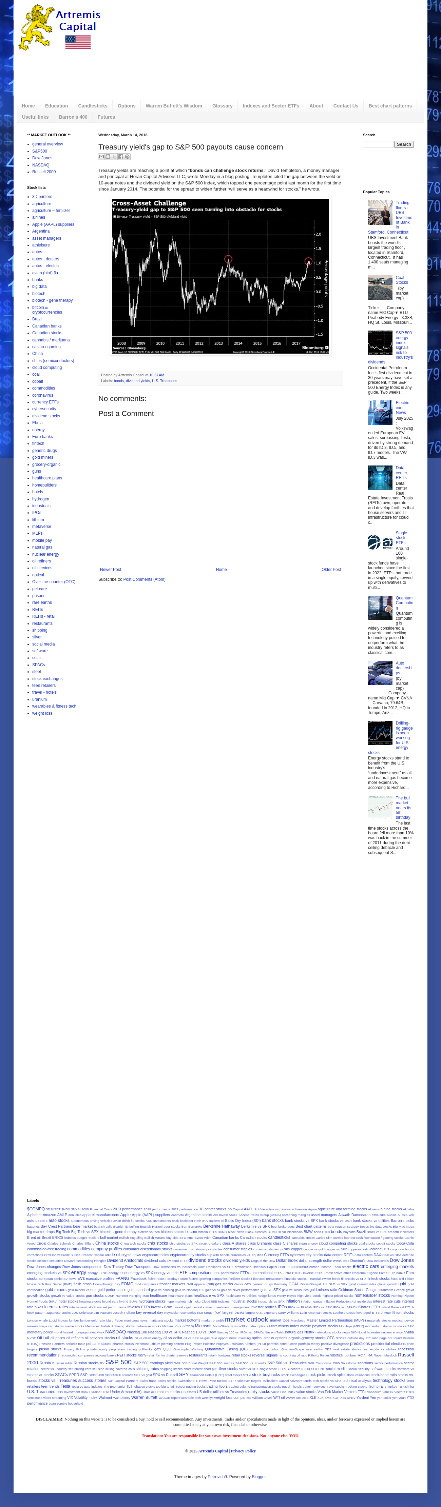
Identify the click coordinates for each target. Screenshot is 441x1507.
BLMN (272, 1232)
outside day (355, 1338)
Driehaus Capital (265, 1267)
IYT (407, 1307)
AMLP (62, 1215)
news (346, 1332)
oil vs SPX (191, 1338)
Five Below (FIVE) (58, 1284)
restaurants (42, 623)
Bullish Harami (154, 1238)
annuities (74, 1215)
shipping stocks (171, 1369)
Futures (106, 117)
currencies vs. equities (247, 1255)
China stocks (107, 1243)
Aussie (392, 1215)
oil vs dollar (173, 1338)
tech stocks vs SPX (327, 1381)
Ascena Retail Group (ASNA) (259, 1215)
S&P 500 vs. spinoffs (250, 1363)
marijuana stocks (161, 1320)
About (316, 105)
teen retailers (44, 685)
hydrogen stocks (152, 1301)
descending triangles (91, 1261)
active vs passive (278, 1209)
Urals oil (148, 1392)
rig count (285, 1355)
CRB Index (52, 1255)
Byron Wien (202, 1238)
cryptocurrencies (155, 1255)
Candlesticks (93, 105)
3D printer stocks (212, 1209)
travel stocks (335, 1386)
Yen (373, 1397)
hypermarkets (176, 1301)
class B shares (260, 1243)
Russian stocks (86, 1363)
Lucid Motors (58, 1320)
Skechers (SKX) (298, 1369)
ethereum (359, 1273)
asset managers (46, 238)
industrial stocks (244, 1301)
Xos (343, 1398)
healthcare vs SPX (209, 1295)
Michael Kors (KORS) (178, 1326)
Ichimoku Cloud (199, 1301)
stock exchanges (47, 678)
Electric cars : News (402, 407)
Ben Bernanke (191, 1226)
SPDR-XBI (96, 1375)
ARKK (233, 1215)
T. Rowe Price (205, 1381)
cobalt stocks (385, 1243)
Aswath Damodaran (354, 1215)
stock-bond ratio (384, 1375)
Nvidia (409, 1332)
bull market (109, 1237)
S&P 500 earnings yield (153, 1363)
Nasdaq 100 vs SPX (164, 1332)
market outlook (246, 1319)
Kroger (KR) (213, 1312)
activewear (299, 1209)
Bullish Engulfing (131, 1238)
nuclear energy (45, 554)
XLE (312, 1397)
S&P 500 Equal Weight (191, 1363)
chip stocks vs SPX (183, 1243)
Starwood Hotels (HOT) (207, 1375)
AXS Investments (158, 1221)
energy (38, 430)
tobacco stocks (144, 1386)
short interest (193, 1369)
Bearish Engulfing (126, 1226)
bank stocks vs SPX (301, 1220)
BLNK (282, 1232)
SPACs (38, 664)
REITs (37, 609)
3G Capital (235, 1209)
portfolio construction (282, 1344)
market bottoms (187, 1320)
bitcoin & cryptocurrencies (47, 310)
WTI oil (279, 1397)
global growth (387, 1284)
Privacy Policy (74, 1349)
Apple (125, 1214)
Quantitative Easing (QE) (226, 1349)
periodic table (75, 1344)
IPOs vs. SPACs (345, 1307)
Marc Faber (114, 1320)
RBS (328, 1349)
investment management (232, 1307)
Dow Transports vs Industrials (174, 1267)
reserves (182, 1355)
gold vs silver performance (240, 1290)
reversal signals (264, 1355)
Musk (100, 1332)
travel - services (314, 1386)
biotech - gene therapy (52, 300)
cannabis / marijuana (51, 340)
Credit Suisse (70, 1255)
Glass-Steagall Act (313, 1284)
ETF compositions (195, 1272)
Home (28, 105)
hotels (37, 492)
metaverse (41, 526)
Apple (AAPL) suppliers (53, 224)
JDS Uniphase (82, 1312)
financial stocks (296, 1279)
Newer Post (110, 569)
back (175, 1221)
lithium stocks (403, 1312)
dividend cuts (155, 1260)
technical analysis (357, 1381)
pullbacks (145, 1349)
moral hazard (63, 1332)
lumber (74, 1320)
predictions (360, 1343)
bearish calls (103, 1226)
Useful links (35, 117)
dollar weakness (336, 1260)
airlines (38, 217)
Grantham (386, 1290)
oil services (42, 568)
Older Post (331, 569)
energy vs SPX (141, 1273)
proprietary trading (123, 1349)
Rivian (324, 1355)
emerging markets (397, 1266)
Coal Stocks (402, 280)
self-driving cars (79, 1369)
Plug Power (193, 1344)
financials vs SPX (353, 1279)
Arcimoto (177, 1215)
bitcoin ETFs (207, 1232)
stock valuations (357, 1375)
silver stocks (227, 1369)
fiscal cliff (397, 1279)
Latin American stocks (316, 1312)
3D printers (42, 196)
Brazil (37, 319)
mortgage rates (85, 1332)
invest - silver (203, 1307)
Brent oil (34, 1237)
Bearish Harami (151, 1226)
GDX (247, 1284)
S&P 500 (119, 1362)
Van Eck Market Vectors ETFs (342, 1392)
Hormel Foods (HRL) (42, 1301)
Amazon (49, 1215)
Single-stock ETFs (402, 538)
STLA (247, 1375)
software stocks (383, 1369)
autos (37, 252)
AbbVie (259, 1209)
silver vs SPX (248, 1369)
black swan (236, 1232)
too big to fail (165, 1386)
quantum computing (264, 1349)
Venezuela (34, 1398)
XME (328, 1398)
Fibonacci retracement (267, 1279)
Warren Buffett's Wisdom (174, 105)
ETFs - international (256, 1273)
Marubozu (298, 1320)
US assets (188, 1392)
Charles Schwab (59, 1243)
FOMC (127, 1284)
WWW (290, 1398)
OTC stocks (336, 1338)
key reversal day (149, 1312)
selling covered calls (120, 1369)
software (39, 651)
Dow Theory (114, 1267)
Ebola (37, 422)
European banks (50, 1279)
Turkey (392, 1386)
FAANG (123, 1278)
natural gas (42, 547)
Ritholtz (313, 1355)
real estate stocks (347, 1349)
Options (127, 105)
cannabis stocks (302, 1238)
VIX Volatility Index (82, 1397)
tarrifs (308, 1381)
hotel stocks (68, 1301)
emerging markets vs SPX (48, 1273)
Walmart (105, 1397)
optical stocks (263, 1338)
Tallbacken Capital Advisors (282, 1381)
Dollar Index (287, 1260)
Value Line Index (283, 1392)
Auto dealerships (404, 668)
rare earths (42, 602)
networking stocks (328, 1332)
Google (372, 1290)
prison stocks (50, 1349)
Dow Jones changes (44, 1267)
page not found (391, 1338)
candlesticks (279, 1237)
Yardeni (363, 1397)
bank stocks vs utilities (371, 1220)
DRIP (282, 1267)
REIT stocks (127, 1355)
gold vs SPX (271, 1290)
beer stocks (172, 1226)
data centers (363, 1255)
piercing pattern (172, 1344)
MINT (273, 1326)
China (37, 353)
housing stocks (90, 1301)
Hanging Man (139, 1295)
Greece (399, 1290)
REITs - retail (44, 616)
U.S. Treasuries (164, 381)
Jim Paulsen (103, 1312)
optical (38, 575)
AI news (374, 1209)
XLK (321, 1398)
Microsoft (203, 1326)
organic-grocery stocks (306, 1338)
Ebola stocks (341, 1267)
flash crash (83, 1284)
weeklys (207, 1398)
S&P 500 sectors (221, 1363)
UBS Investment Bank (72, 1392)
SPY (184, 1374)
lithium (38, 519)
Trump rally (377, 1386)
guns (36, 471)
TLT (129, 1386)
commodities (43, 388)
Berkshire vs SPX (255, 1226)
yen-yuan (398, 1398)
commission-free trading (46, 1249)
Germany (280, 1284)
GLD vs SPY (337, 1284)
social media (43, 644)
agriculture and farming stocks (342, 1209)
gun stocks (94, 1295)
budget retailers (88, 1238)
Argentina (41, 231)
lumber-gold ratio (92, 1320)
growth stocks (38, 1295)
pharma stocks (123, 1344)
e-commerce (297, 1267)
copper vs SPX (336, 1249)
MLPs (37, 533)
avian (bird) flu (45, 273)
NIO (354, 1332)
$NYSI (76, 1209)
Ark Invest (220, 1215)
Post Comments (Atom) (144, 579)
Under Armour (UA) (126, 1392)
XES (305, 1398)
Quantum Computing (404, 603)
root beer (350, 1355)
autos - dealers (45, 259)
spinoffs (127, 1375)
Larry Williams (288, 1312)
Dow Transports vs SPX (215, 1267)
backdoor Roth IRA (194, 1221)
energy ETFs (118, 1273)
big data (39, 286)
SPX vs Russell (165, 1375)
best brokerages (282, 1226)
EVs (81, 1278)
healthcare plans (47, 478)
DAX (377, 1255)
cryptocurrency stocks (188, 1255)
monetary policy (40, 1332)
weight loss (42, 713)
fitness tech (35, 1284)
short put (210, 1369)
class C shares (285, 1243)
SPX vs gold (143, 1375)
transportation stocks (266, 1386)
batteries (33, 1226)
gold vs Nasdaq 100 (189, 1290)
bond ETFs (322, 1232)
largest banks (234, 1312)
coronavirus (42, 395)
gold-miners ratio (323, 1290)
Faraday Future (177, 1279)
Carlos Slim (324, 1238)
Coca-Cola (405, 1243)
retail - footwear (219, 1355)
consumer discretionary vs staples (198, 1249)
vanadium (374, 1392)
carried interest (344, 1238)
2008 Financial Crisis (96, 1209)
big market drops (41, 1232)
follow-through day (106, 1284)
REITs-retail (146, 1355)
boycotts (349, 1232)
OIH (40, 1338)
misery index (288, 1326)
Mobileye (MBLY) (351, 1326)
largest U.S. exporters (261, 1312)
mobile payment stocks (319, 1326)
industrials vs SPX (271, 1301)
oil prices (58, 1338)
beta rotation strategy (343, 1226)
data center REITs (338, 1255)
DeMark (70, 1261)
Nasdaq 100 (137, 1332)
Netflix (309, 1332)
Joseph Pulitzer (124, 1312)
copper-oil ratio (358, 1249)
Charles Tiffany (83, 1243)
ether (347, 1273)
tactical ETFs (226, 1381)
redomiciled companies (77, 1355)
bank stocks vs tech (335, 1220)
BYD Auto (186, 1238)
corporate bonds (402, 1249)
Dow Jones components (82, 1267)
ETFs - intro (282, 1273)
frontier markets (172, 1284)
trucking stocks (356, 1386)
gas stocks (224, 1284)
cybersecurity (44, 409)
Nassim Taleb (274, 1332)
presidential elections (388, 1344)
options (281, 1338)
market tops (279, 1320)
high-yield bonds (310, 1295)
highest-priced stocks (338, 1295)
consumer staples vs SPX (271, 1249)
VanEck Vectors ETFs (398, 1392)
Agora (312, 1209)
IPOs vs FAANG (300, 1307)
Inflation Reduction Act (340, 1301)
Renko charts (165, 1355)
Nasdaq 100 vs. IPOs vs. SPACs (240, 1332)
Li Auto (386, 1312)
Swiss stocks (166, 1381)
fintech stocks (378, 1278)
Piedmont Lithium (147, 1344)
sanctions (365, 1363)
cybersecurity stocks (306, 1255)
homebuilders (44, 485)
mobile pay (42, 540)
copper (296, 1249)
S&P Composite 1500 (324, 1363)
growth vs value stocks (68, 1295)
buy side (172, 1238)
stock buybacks (266, 1374)
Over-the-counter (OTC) (53, 581)
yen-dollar (384, 1398)
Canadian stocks (47, 333)
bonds (119, 381)
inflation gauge (311, 1301)
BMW (308, 1232)
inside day (364, 1301)
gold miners (42, 457)
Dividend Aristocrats (125, 1260)
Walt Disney (121, 1398)
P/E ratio (372, 1338)
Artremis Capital (213, 1451)
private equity (97, 1349)
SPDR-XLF (113, 1375)
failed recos (156, 1279)
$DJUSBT (53, 1209)
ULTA (105, 1392)
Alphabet (34, 1215)
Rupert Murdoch (385, 1355)
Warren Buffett (144, 1397)
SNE (321, 1369)
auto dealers (37, 1220)
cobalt (37, 381)
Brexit (46, 1237)
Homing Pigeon (402, 1295)
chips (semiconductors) (53, 360)
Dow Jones (42, 158)
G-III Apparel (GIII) (200, 1284)
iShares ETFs (369, 1307)
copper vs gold (313, 1249)
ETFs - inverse (302, 1273)
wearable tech (190, 1398)
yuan (52, 1403)
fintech (38, 443)
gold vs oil (212, 1290)
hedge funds (267, 1295)
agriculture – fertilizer (51, 210)
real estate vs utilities (379, 1349)
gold (402, 1284)
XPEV (351, 1398)
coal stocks (367, 1243)
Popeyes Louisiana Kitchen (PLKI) (241, 1344)
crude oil (112, 1254)
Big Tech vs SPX (85, 1232)
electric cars (366, 1266)
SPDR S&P (78, 1375)
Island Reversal (392, 1307)
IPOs (36, 512)
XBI (298, 1398)
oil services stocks (100, 1338)
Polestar (209, 1344)
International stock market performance (97, 1307)
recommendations (43, 1355)
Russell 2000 (44, 172)
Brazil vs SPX (377, 1232)
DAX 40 (388, 1255)
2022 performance (184, 1209)
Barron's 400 (73, 117)
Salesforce (348, 1363)
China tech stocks (133, 1243)
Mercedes (92, 1326)
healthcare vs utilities (241, 1295)
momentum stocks (378, 1326)
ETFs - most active (328, 1273)
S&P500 (39, 151)
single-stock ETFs (273, 1369)
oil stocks (124, 1337)
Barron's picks (402, 1220)
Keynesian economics (180, 1312)
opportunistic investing (234, 1338)
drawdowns (243, 1267)
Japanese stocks (58, 1312)
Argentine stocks (198, 1215)
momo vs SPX (403, 1326)
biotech (38, 293)
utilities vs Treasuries (230, 1392)
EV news (69, 1279)
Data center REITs (401, 472)
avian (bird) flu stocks (129, 1221)
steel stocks (233, 1375)
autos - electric (45, 265)
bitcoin (191, 1231)
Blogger (259, 1476)
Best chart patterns (390, 105)
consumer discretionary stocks (147, 1249)
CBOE (41, 1243)
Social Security (358, 1369)
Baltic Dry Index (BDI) (243, 1220)
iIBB (214, 1301)
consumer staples (238, 1249)
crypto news (131, 1255)
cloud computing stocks (338, 1243)
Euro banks (42, 436)
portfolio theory (309, 1344)
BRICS (57, 1237)
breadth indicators (401, 1232)
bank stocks (273, 1220)
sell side (98, 1369)
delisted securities (50, 1261)
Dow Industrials (378, 1261)
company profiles (106, 1249)
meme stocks (74, 1326)
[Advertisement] (180, 50)
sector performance (388, 1363)
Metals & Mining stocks (118, 1326)
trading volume (239, 1386)
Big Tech (63, 1232)
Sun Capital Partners (123, 1381)
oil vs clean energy (148, 1338)
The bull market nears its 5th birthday (403, 808)
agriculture (41, 203)
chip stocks (158, 1243)
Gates (238, 1284)
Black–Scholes (256, 1232)
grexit (410, 1290)
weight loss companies (232, 1397)
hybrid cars (110, 1301)
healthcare (158, 1295)
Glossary (222, 105)
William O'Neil (262, 1398)
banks (37, 279)
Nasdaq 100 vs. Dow (199, 1332)
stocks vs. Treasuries (57, 1380)
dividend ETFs (177, 1261)
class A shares (235, 1243)
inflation (293, 1301)
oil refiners (41, 561)
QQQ (167, 1349)
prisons (38, 595)
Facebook (139, 1278)
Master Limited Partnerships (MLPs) (336, 1320)
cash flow (362, 1238)
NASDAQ (41, 165)
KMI (200, 1312)
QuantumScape (292, 1349)
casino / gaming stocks (387, 1238)
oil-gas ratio (208, 1338)
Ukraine (94, 1392)
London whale (37, 1320)
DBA (398, 1255)
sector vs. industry (54, 1369)
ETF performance (226, 1273)
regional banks (105, 1355)
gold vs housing (162, 1290)
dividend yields (138, 381)
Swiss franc (147, 1381)
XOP (335, 1398)
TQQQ (180, 1386)
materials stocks (379, 1320)
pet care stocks (98, 1344)
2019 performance (157, 1209)
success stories (92, 1380)
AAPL (248, 1209)
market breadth (213, 1320)
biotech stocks (172, 1232)
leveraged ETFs (368, 1312)
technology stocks (389, 1380)
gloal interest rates (362, 1284)
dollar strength (310, 1260)
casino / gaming (46, 346)
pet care (39, 589)
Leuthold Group (344, 1312)
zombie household (70, 1403)
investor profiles (263, 1307)
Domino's (358, 1260)
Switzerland (185, 1381)
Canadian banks (47, 326)
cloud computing (47, 367)
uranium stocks (167, 1392)
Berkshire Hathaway (221, 1226)
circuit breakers (210, 1243)
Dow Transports (138, 1267)
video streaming (54, 1398)
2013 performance (128, 1209)
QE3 (157, 1349)
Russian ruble (62, 1363)
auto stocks (59, 1220)
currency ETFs (45, 402)
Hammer (122, 1295)
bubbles (70, 1238)
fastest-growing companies (208, 1279)
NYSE (31, 1338)
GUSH (109, 1295)
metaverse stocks (148, 1326)
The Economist (114, 1386)
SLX (314, 1369)
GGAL (294, 1284)
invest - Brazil (162, 1307)
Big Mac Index (403, 1226)
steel (36, 671)
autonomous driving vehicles (91, 1221)
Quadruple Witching (188, 1349)
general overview (47, 144)
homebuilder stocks (372, 1295)
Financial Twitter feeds (324, 1279)
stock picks (316, 1374)
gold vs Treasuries (295, 1290)
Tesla (65, 1386)
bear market (83, 1226)
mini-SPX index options (251, 1326)
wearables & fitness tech (54, 706)
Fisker (409, 1279)
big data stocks (381, 1226)
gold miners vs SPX (82, 1290)
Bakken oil (216, 1221)
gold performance (112, 1290)
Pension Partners (51, 1344)
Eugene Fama (377, 1273)
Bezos (364, 1226)
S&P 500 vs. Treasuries (287, 1363)
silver (37, 637)
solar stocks (44, 1375)
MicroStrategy (223, 1326)
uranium (39, 699)
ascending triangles (296, 1215)
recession (406, 1349)
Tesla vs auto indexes (86, 1386)
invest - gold (184, 1307)
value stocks (306, 1392)
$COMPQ (36, 1209)
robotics (336, 1355)
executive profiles (100, 1278)
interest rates (56, 1307)
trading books (196, 1386)
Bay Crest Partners (56, 1226)
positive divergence (335, 1344)
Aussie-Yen (406, 1215)
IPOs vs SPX (322, 1307)
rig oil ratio (299, 1355)
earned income (320, 1267)
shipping (39, 630)
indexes (223, 1301)
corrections (35, 1255)
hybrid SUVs (128, 1301)
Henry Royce (286, 1295)
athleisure (41, 245)
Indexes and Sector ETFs (271, 105)
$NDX (65, 1209)
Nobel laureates (369, 1332)
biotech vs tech (149, 1232)
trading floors (217, 1386)
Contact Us (346, 105)
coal (36, 374)
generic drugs (44, 450)
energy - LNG (98, 1273)
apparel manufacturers (100, 1215)
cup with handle (218, 1255)
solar (36, 657)
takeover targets (249, 1381)
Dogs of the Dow (263, 1261)
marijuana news (136, 1320)
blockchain (295, 1232)
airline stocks (391, 1209)
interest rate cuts (387, 1301)
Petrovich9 (217, 1476)
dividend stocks (46, 416)
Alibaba (408, 1209)
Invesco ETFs (138, 1307)
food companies (146, 1284)
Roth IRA (365, 1355)
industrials (41, 505)
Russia (45, 1363)
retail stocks (241, 1355)
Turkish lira (406, 1386)
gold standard (139, 1290)
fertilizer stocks (239, 1279)
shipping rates (147, 1369)
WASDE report (169, 1398)
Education (56, 105)
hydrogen (40, 499)
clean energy (308, 1243)
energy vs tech (166, 1273)
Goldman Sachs (351, 1290)
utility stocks (259, 1391)
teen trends (50, 1386)
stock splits (336, 1375)
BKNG (222, 1232)
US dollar (204, 1392)
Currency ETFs (276, 1255)
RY (102, 1363)
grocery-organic (46, 464)
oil (47, 1337)
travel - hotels (44, 692)
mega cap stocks (51, 1326)
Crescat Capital (92, 1255)
